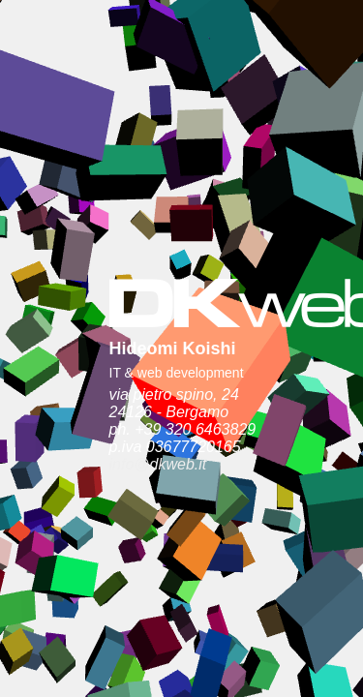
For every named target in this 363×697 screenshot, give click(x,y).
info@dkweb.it (86, 325)
